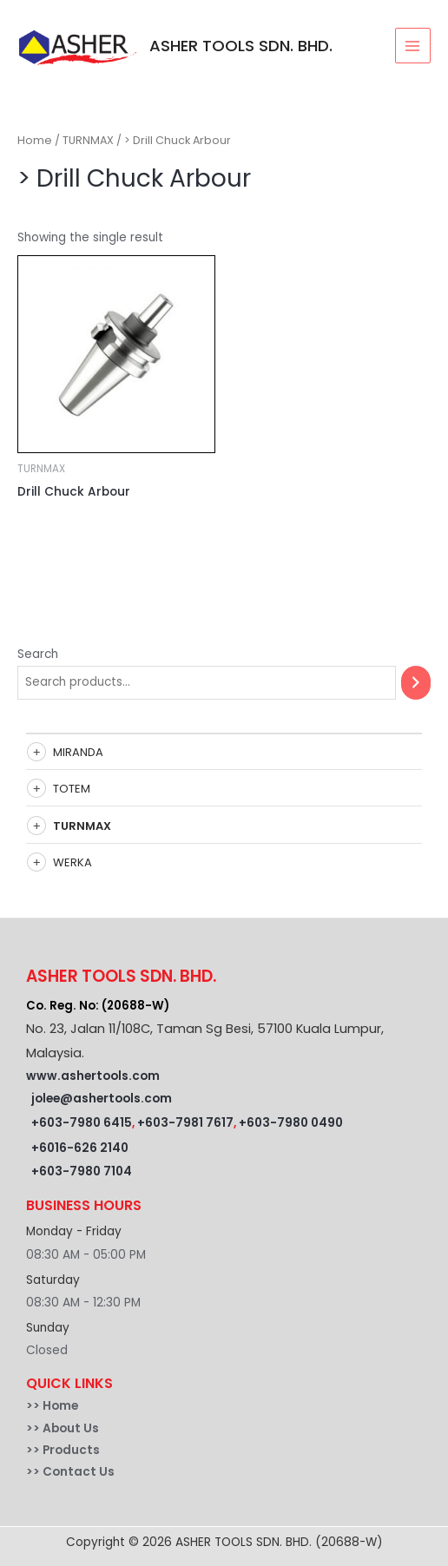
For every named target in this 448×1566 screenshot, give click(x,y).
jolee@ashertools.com (101, 1098)
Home (34, 140)
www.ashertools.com (93, 1076)
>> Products (63, 1450)
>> (34, 1406)
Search (37, 654)
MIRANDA (78, 752)
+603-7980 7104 (81, 1171)
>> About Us (62, 1428)
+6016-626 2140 (79, 1148)
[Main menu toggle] (413, 45)
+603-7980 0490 (291, 1123)
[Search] (416, 683)
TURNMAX (82, 826)
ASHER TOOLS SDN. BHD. (241, 45)
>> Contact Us (70, 1472)
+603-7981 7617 (185, 1123)
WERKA (72, 862)
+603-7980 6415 (81, 1123)
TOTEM (71, 788)
